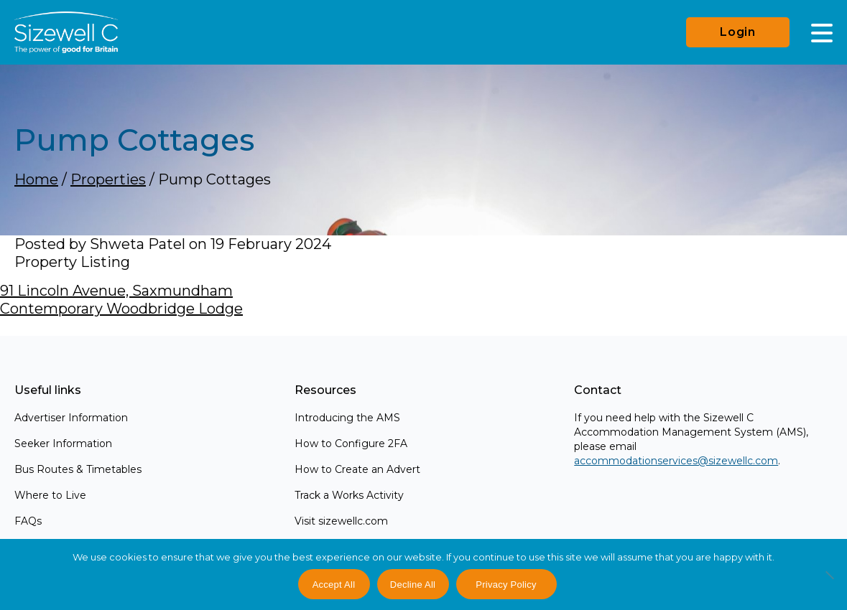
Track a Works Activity (349, 495)
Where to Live (50, 495)
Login (738, 32)
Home (36, 179)
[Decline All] (829, 583)
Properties (108, 179)
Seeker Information (63, 443)
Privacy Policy (506, 584)
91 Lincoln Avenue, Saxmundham (116, 290)
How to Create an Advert (357, 469)
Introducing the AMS (347, 417)
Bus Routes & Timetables (78, 469)
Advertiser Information (71, 417)
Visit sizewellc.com (341, 521)
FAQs (28, 521)
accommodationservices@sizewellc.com (676, 460)
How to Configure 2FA (351, 443)
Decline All (412, 584)
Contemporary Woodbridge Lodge (121, 308)
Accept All (334, 584)
